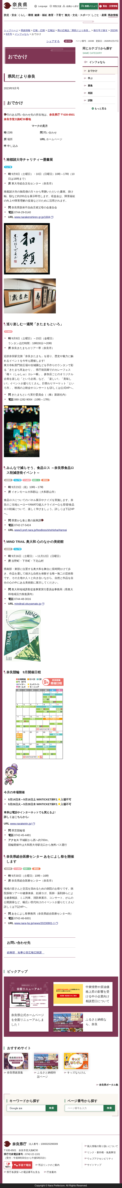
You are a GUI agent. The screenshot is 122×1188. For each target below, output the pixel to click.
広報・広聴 (39, 30)
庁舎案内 (51, 1172)
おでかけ (92, 71)
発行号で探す (100, 30)
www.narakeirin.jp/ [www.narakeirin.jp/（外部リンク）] (21, 823)
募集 (90, 85)
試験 (90, 100)
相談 (90, 93)
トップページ (11, 30)
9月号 (9, 34)
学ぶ (90, 78)
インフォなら (22, 34)
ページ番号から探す (82, 1101)
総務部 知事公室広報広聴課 (25, 952)
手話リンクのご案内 (49, 1165)
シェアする (53, 41)
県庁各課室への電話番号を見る (23, 1172)
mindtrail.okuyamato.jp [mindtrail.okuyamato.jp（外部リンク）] (27, 603)
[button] (41, 6)
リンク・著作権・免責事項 (101, 1152)
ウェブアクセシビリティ (100, 1158)
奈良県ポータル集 (108, 1085)
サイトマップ (94, 1165)
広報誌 (51, 30)
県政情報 (25, 30)
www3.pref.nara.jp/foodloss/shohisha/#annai (40, 530)
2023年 (114, 30)
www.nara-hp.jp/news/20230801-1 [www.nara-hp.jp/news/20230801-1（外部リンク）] (34, 923)
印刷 (69, 41)
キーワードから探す (24, 1101)
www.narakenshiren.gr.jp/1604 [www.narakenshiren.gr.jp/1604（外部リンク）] (32, 217)
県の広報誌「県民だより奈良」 (74, 30)
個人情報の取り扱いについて (102, 1146)
